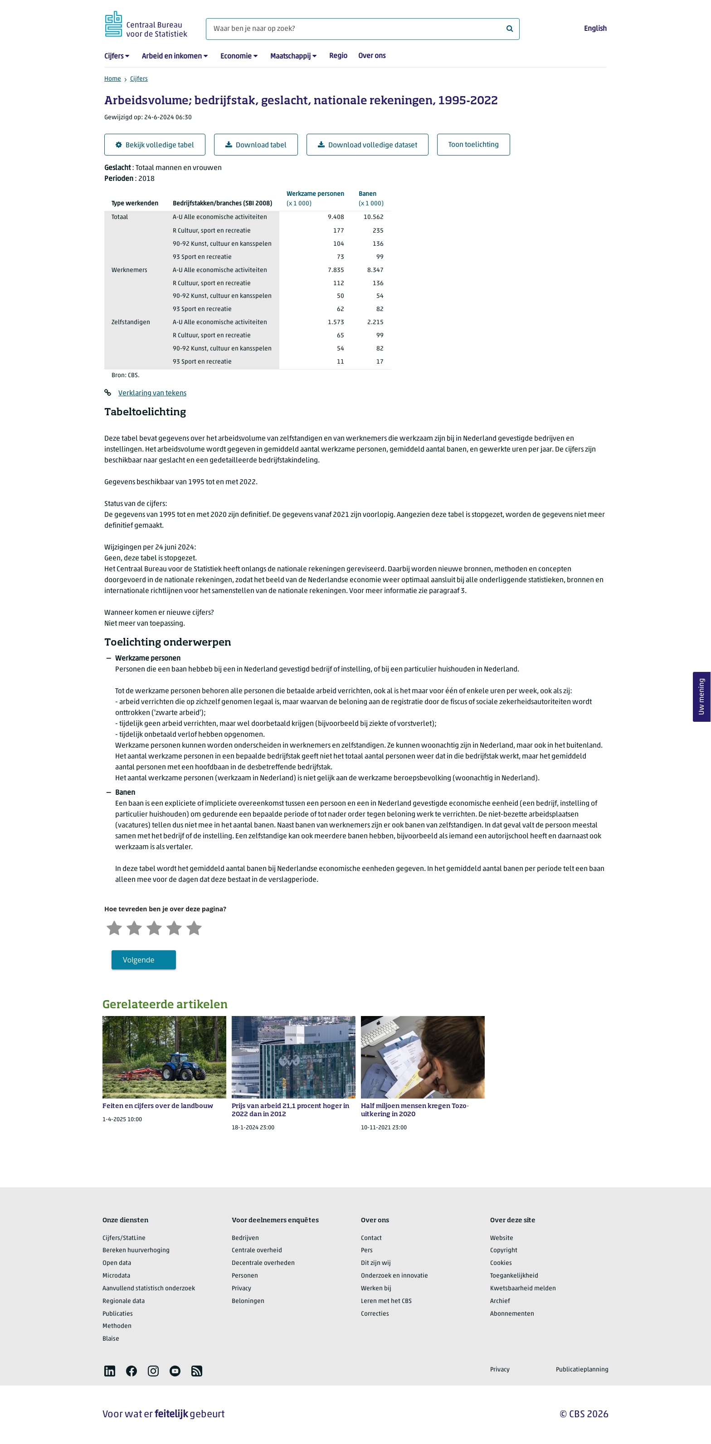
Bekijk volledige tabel (155, 145)
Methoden (116, 1326)
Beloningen (248, 1301)
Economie (236, 56)
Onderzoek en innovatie (394, 1276)
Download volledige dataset (367, 145)
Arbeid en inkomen (172, 56)
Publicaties (117, 1314)
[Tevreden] (174, 927)
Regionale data (123, 1301)
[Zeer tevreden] (194, 927)
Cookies (501, 1263)
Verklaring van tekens (152, 393)
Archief (500, 1301)
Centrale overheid (257, 1251)
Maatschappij (290, 56)
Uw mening (702, 696)
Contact (371, 1238)
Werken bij (376, 1289)
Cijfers (113, 56)
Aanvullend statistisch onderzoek (148, 1289)
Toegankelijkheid (514, 1276)
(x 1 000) (315, 198)
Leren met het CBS (386, 1301)
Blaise (110, 1339)
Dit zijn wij (376, 1263)
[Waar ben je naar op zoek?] (363, 29)
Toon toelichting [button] (473, 145)
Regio (338, 56)
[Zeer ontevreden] (114, 927)
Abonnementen (512, 1314)
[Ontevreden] (134, 927)
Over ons (371, 56)
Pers (367, 1251)
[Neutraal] (154, 927)
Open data (116, 1263)
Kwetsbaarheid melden (523, 1289)
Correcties (375, 1314)
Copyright (503, 1251)
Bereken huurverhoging (136, 1251)
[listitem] (109, 1371)
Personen (245, 1276)
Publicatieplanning (582, 1370)
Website (501, 1238)
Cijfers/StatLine (124, 1238)
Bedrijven (245, 1238)
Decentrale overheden (263, 1263)
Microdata (116, 1276)
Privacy (241, 1289)
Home (112, 79)
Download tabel (256, 145)
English (595, 29)
